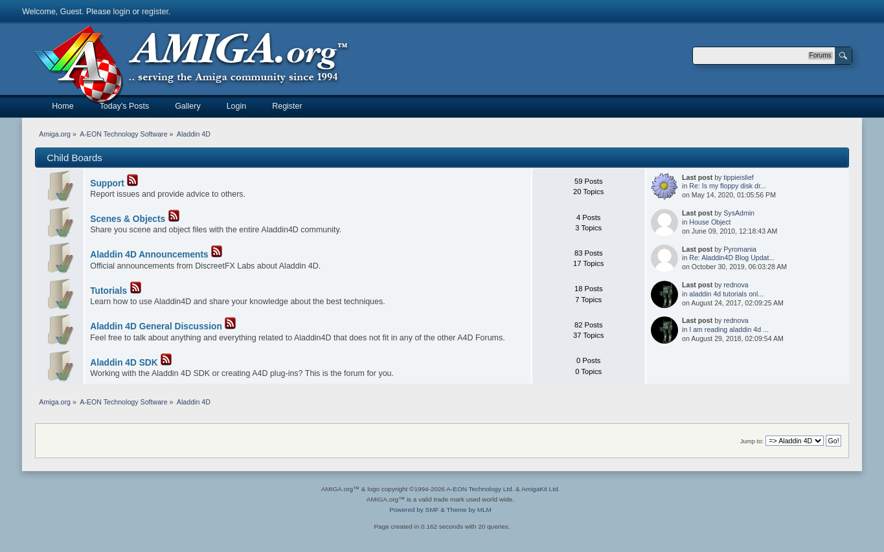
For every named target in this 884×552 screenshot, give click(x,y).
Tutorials (108, 291)
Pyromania (739, 249)
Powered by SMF (413, 509)
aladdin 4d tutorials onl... (726, 294)
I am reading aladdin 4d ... (729, 329)
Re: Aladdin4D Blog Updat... (732, 257)
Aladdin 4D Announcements (149, 254)
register (155, 11)
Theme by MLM (469, 509)
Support (107, 183)
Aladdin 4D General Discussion (156, 326)
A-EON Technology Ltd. (480, 488)
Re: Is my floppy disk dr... (727, 186)
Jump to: (752, 441)
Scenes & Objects (127, 219)
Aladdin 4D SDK (123, 363)
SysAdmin (738, 213)
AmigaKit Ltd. (540, 488)
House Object (710, 222)
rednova (735, 285)
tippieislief (738, 177)
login (121, 11)
